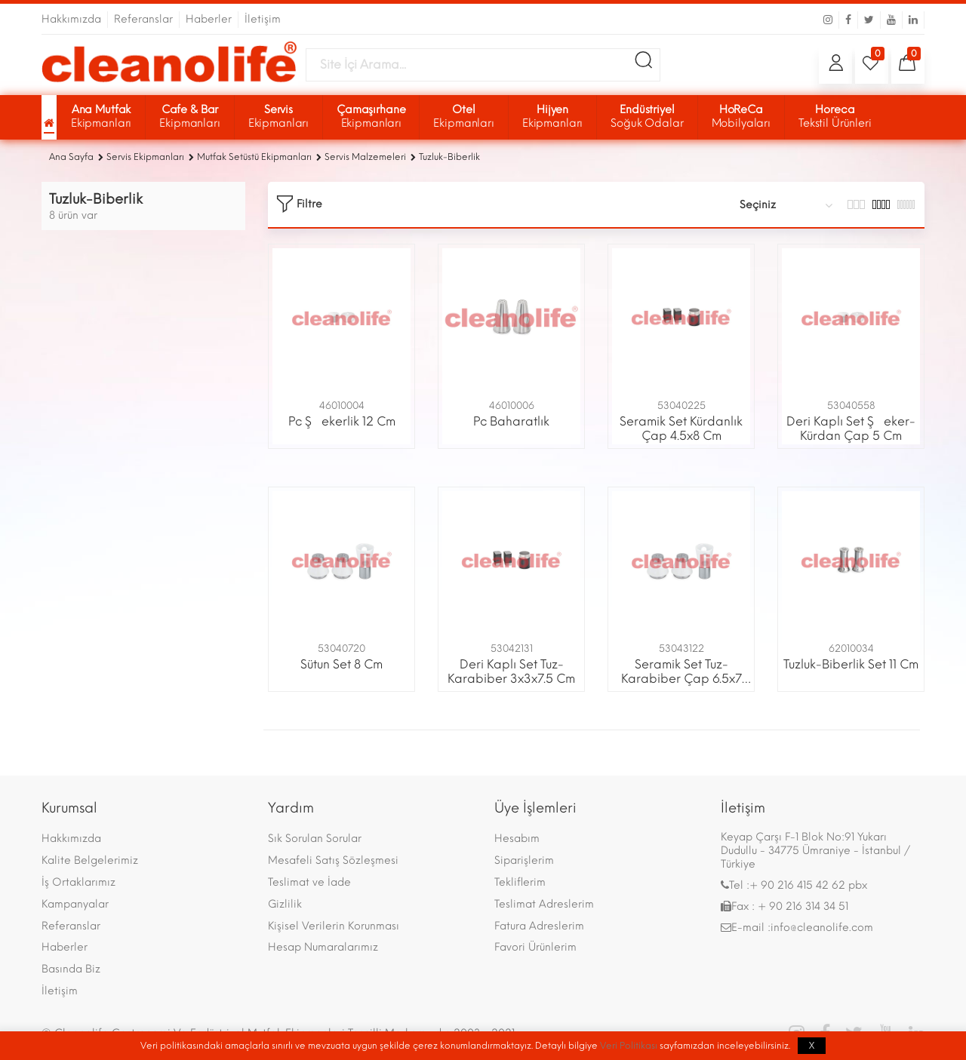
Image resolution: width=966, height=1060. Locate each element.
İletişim (60, 991)
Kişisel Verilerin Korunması (333, 926)
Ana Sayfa (71, 157)
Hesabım (517, 838)
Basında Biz (71, 969)
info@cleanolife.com (822, 927)
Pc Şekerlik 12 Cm (341, 421)
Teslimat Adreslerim (544, 904)
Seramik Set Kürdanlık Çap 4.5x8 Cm (681, 428)
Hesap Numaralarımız (323, 947)
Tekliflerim (520, 882)
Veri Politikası (628, 1045)
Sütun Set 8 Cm (341, 664)
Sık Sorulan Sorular (314, 838)
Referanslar (71, 926)
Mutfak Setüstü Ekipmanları (254, 157)
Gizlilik (285, 904)
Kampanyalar (75, 904)
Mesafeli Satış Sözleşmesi (333, 860)
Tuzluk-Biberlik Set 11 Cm (850, 664)
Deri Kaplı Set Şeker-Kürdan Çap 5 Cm (850, 428)
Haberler (65, 947)
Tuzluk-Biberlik (449, 157)
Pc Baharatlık (511, 421)
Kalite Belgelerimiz (90, 860)
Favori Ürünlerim (535, 947)
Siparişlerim (524, 860)
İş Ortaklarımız (78, 882)
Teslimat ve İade (309, 882)
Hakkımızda (71, 838)
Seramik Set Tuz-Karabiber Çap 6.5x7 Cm (681, 678)
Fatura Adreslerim (539, 926)
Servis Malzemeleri (365, 157)
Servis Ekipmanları (145, 157)
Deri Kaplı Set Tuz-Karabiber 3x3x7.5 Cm (511, 671)
